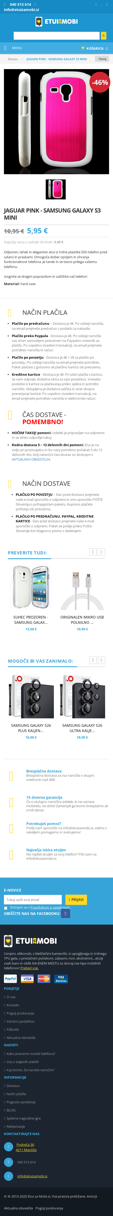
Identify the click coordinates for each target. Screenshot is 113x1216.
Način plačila (16, 1093)
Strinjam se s (17, 907)
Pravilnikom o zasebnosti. (50, 907)
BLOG (11, 1110)
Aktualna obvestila (21, 1037)
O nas (11, 997)
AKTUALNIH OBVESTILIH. (31, 459)
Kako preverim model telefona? (31, 1053)
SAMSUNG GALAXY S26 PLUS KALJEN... (31, 728)
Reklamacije (16, 1126)
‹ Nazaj (101, 59)
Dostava (13, 1085)
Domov (13, 59)
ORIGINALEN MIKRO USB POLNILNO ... (82, 620)
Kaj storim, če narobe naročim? (31, 1070)
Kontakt (13, 1005)
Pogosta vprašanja (21, 1102)
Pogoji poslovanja (20, 1013)
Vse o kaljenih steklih (23, 1061)
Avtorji (92, 1196)
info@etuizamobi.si (32, 1176)
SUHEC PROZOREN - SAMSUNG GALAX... (30, 620)
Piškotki (13, 1029)
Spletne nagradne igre (24, 1118)
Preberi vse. (29, 968)
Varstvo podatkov (21, 1021)
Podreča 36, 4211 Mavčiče (26, 1147)
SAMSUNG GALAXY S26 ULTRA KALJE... (82, 728)
